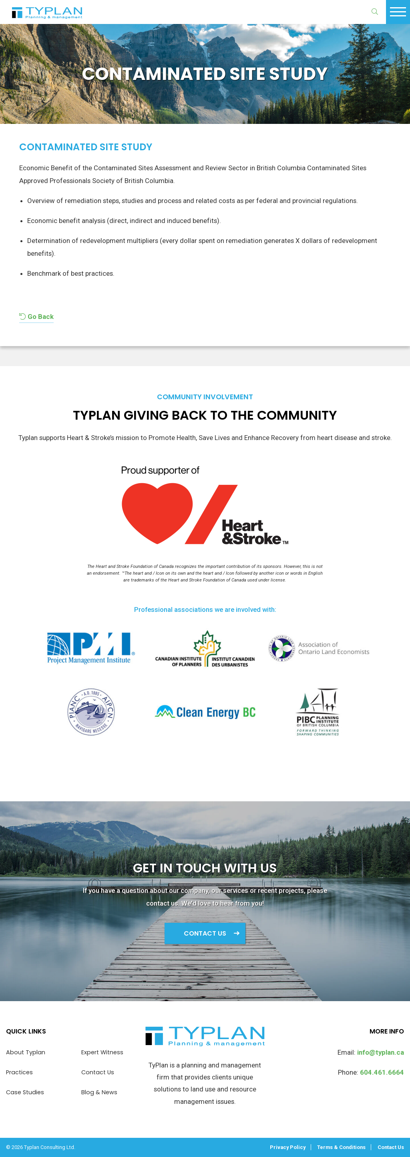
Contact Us (205, 933)
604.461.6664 (382, 1072)
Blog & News (99, 1092)
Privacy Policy (287, 1147)
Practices (19, 1072)
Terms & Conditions (341, 1147)
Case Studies (25, 1092)
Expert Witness (102, 1052)
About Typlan (25, 1052)
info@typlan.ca (380, 1052)
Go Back (36, 317)
